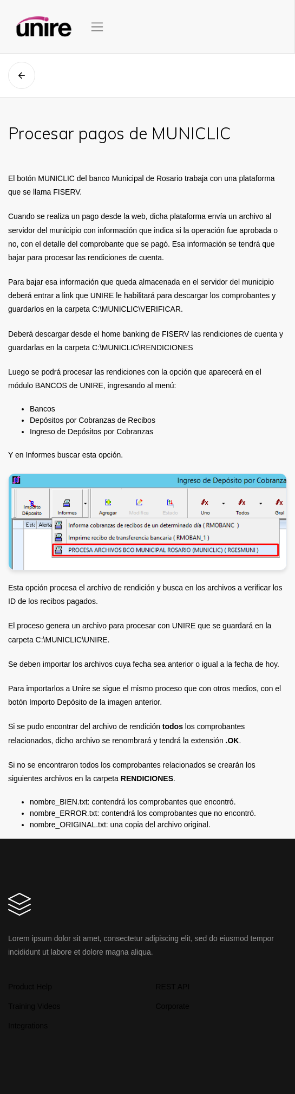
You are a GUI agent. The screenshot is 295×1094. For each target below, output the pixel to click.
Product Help (30, 986)
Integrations (28, 1025)
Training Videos (34, 1006)
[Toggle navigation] (97, 27)
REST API (173, 986)
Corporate (172, 1006)
